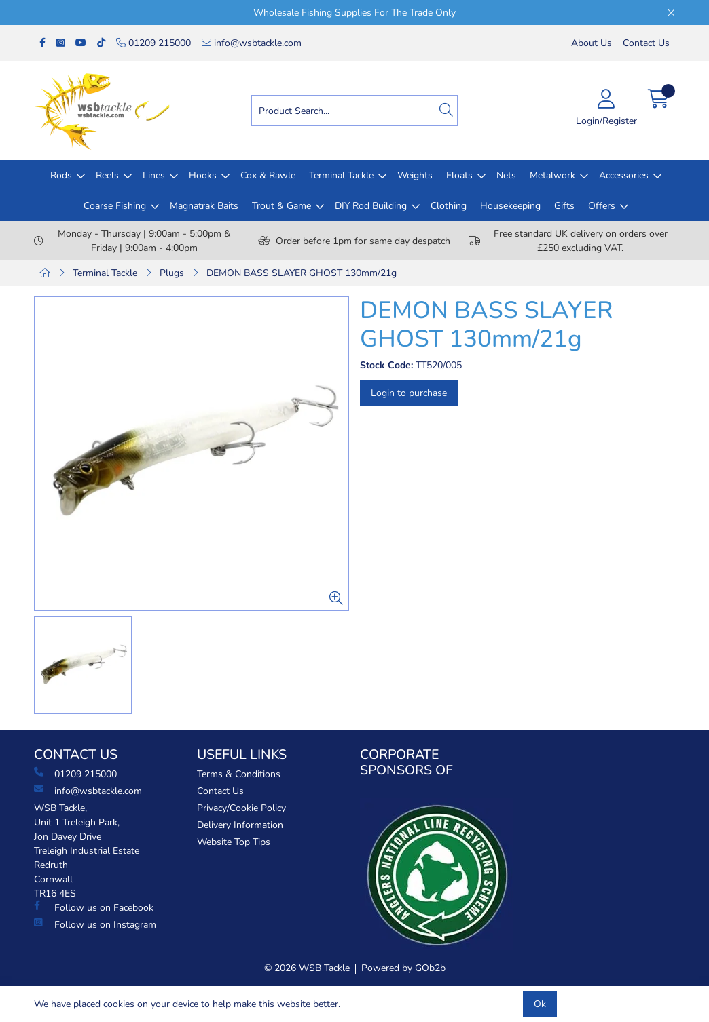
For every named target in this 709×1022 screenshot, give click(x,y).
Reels (107, 175)
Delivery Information (240, 825)
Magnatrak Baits (204, 205)
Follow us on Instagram (95, 924)
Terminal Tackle (341, 175)
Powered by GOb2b (403, 968)
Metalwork (552, 175)
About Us (591, 43)
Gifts (564, 205)
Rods (61, 175)
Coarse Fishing (115, 205)
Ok (540, 1004)
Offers (601, 205)
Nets (506, 175)
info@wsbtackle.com (252, 43)
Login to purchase (409, 393)
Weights (415, 175)
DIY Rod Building (371, 205)
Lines (154, 175)
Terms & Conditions (238, 774)
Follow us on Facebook (93, 907)
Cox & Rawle (267, 175)
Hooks (203, 175)
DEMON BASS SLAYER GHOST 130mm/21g (301, 273)
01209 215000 (153, 43)
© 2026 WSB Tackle (307, 968)
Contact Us (646, 43)
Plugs (172, 273)
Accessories (624, 175)
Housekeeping (510, 205)
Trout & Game (281, 205)
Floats (459, 175)
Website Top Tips (233, 842)
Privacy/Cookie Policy (241, 808)
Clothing (449, 205)
